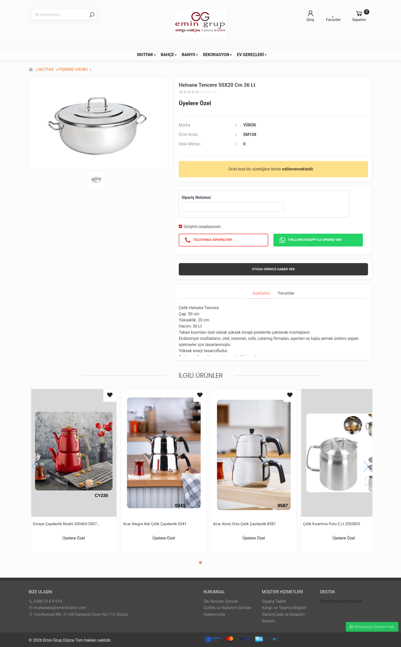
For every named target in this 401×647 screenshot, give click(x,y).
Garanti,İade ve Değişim (283, 614)
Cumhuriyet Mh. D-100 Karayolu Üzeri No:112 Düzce (78, 614)
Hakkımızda (214, 614)
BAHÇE (167, 54)
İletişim (268, 621)
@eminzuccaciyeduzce (341, 601)
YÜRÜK (249, 125)
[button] (200, 562)
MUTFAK (145, 54)
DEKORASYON (216, 54)
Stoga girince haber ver (273, 269)
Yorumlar (286, 293)
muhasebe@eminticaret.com (57, 607)
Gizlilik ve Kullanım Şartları (228, 607)
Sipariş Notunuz (196, 197)
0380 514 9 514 (45, 601)
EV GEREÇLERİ (250, 54)
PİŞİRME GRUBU (73, 69)
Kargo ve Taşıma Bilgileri (284, 607)
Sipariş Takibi (274, 601)
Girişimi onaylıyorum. (203, 226)
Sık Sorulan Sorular (221, 601)
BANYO (188, 54)
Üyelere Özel (195, 103)
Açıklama (261, 293)
